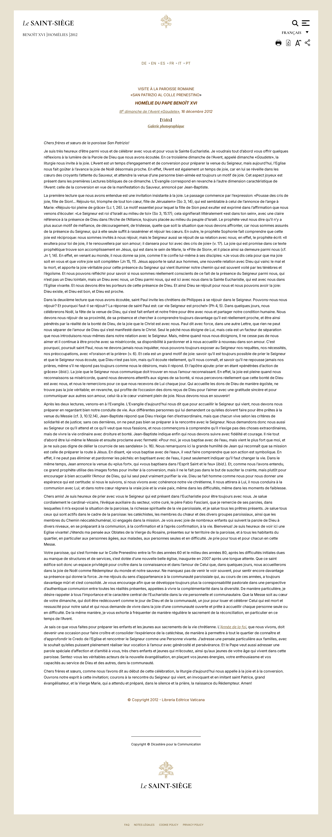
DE (144, 63)
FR (171, 63)
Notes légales (144, 824)
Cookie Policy (168, 824)
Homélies (58, 34)
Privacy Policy (193, 824)
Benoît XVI (34, 34)
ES (162, 63)
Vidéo (165, 120)
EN (153, 63)
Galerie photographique (166, 126)
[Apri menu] (305, 23)
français (292, 34)
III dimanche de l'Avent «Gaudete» (149, 111)
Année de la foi (233, 627)
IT (179, 63)
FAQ (126, 824)
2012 (73, 34)
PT (188, 63)
